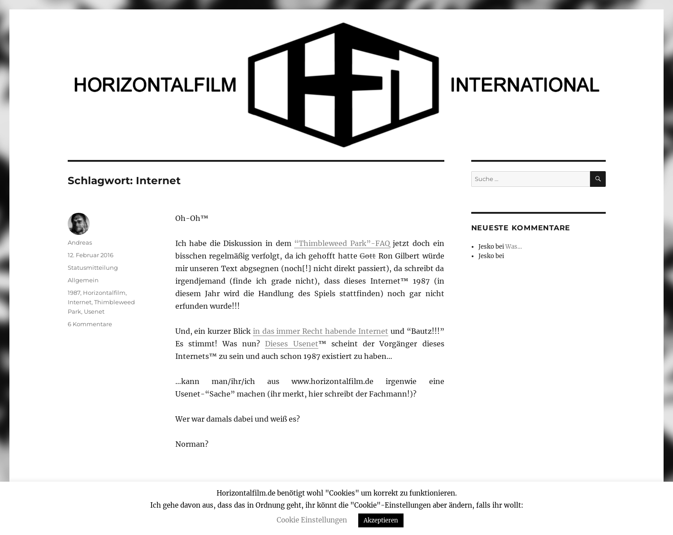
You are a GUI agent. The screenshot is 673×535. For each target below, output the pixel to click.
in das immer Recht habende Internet (320, 331)
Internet (79, 302)
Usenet (94, 311)
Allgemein (83, 280)
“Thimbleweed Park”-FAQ (342, 243)
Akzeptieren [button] (381, 520)
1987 (74, 292)
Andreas (80, 242)
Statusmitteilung (93, 267)
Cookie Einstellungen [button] (312, 520)
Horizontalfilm (104, 292)
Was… (513, 246)
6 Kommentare (90, 324)
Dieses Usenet (291, 343)
